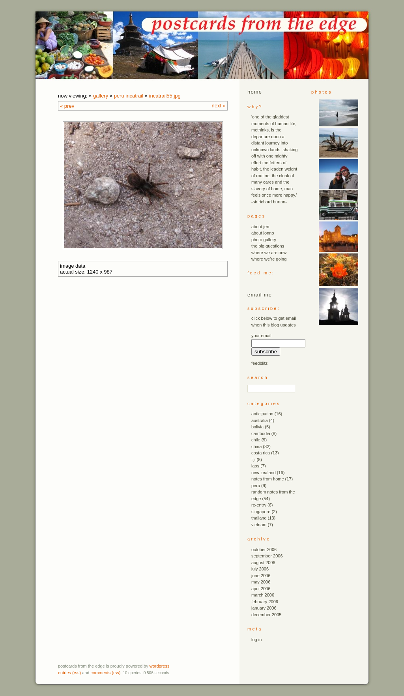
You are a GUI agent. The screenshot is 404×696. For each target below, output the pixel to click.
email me (259, 295)
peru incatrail (128, 96)
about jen (260, 226)
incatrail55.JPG (165, 96)
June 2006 (260, 575)
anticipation (262, 413)
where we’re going (268, 259)
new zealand (263, 472)
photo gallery (263, 239)
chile (255, 439)
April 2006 (260, 588)
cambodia (260, 433)
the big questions (267, 246)
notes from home (267, 479)
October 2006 (264, 549)
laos (255, 465)
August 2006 (263, 562)
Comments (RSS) (106, 672)
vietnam (259, 524)
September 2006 (267, 555)
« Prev (67, 106)
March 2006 (262, 595)
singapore (260, 511)
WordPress (160, 666)
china (256, 446)
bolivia (257, 426)
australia (259, 420)
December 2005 (266, 614)
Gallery (100, 96)
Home (254, 92)
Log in (256, 639)
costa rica (260, 452)
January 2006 (264, 608)
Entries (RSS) (69, 672)
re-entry (258, 505)
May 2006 (260, 582)
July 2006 (260, 569)
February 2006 (264, 601)
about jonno (262, 233)
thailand (259, 518)
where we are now (268, 252)
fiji (253, 459)
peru (255, 485)
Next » (219, 106)
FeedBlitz (259, 363)
